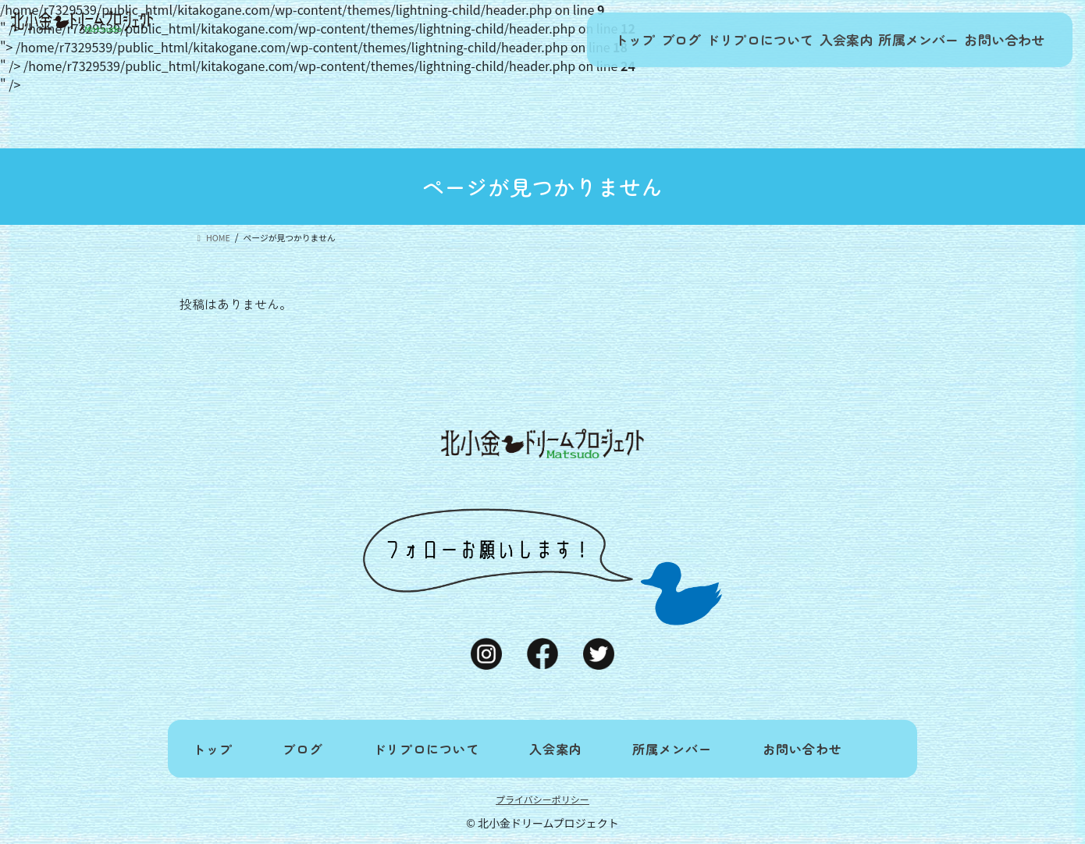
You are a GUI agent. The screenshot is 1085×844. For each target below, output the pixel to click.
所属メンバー (902, 40)
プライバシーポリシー (542, 799)
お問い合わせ (999, 40)
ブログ (629, 40)
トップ (567, 40)
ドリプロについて (720, 40)
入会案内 (817, 40)
